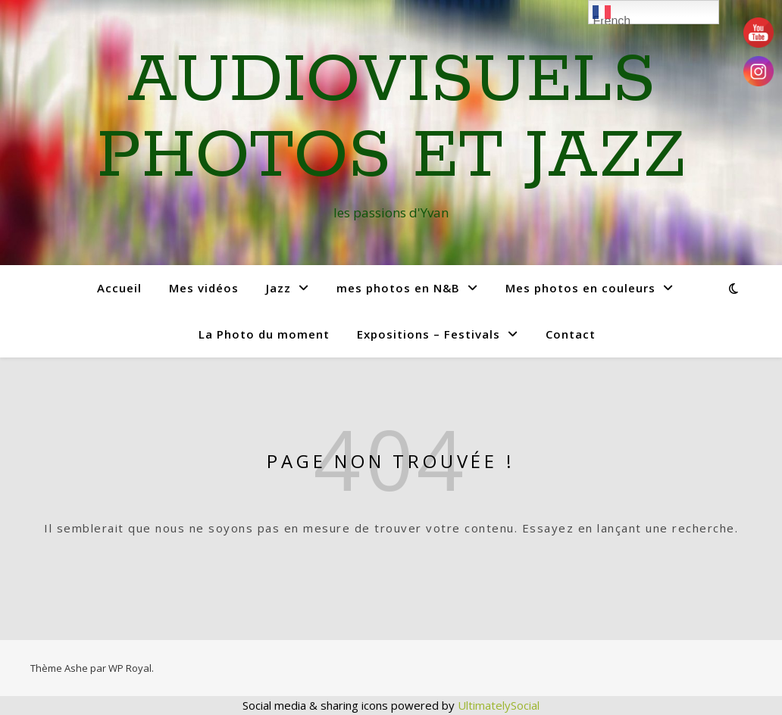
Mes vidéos (204, 287)
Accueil (119, 287)
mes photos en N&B (398, 287)
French (611, 13)
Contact (571, 334)
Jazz (278, 287)
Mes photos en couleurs (580, 287)
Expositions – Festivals (428, 334)
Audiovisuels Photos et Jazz (391, 119)
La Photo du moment (264, 334)
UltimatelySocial (499, 705)
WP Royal (130, 668)
